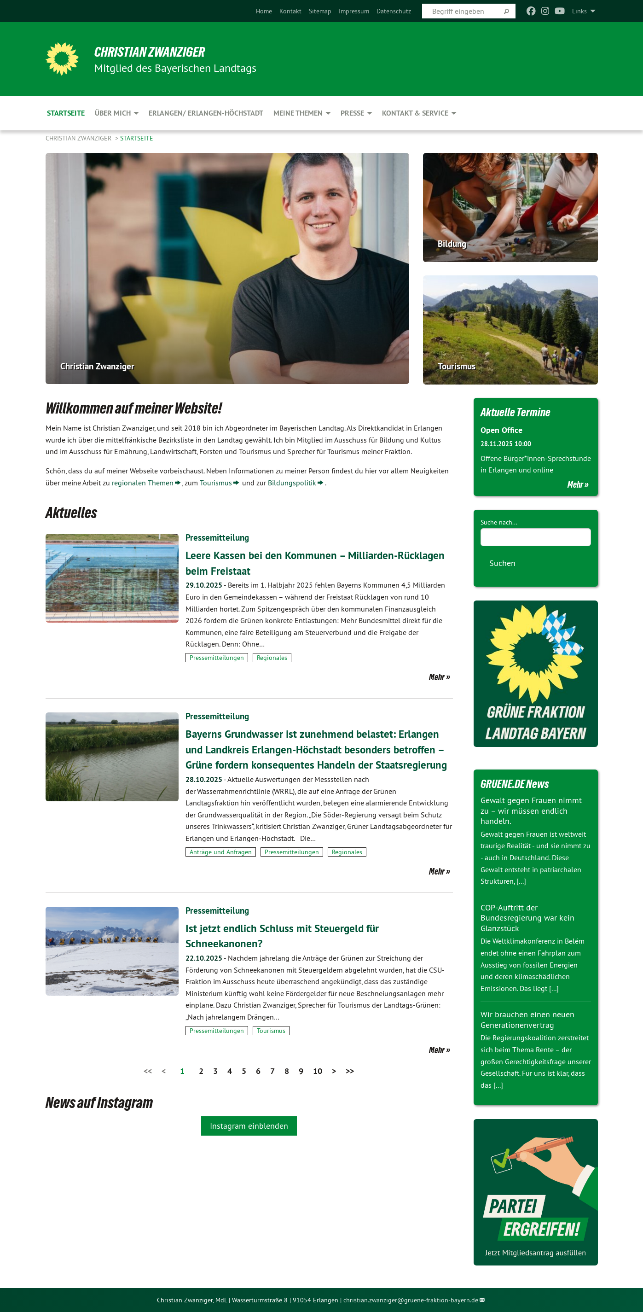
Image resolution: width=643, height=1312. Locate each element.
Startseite (136, 138)
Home (264, 11)
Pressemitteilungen (217, 657)
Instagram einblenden (249, 1141)
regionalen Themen (143, 482)
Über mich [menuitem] (113, 113)
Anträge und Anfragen (221, 867)
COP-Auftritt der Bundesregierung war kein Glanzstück (527, 917)
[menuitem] (264, 11)
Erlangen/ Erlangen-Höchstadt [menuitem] (206, 113)
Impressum (354, 11)
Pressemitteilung (218, 537)
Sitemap (320, 11)
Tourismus (216, 482)
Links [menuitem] (579, 11)
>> (350, 1086)
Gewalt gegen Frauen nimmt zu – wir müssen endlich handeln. (531, 810)
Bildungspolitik (292, 482)
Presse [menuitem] (352, 113)
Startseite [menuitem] (66, 113)
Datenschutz (394, 11)
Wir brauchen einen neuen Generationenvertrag (527, 1019)
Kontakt (290, 11)
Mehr (437, 677)
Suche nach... (499, 522)
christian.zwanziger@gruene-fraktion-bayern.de (410, 1299)
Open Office (501, 430)
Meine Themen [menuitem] (298, 113)
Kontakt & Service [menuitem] (415, 113)
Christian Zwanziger (154, 51)
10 (317, 1086)
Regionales (272, 657)
